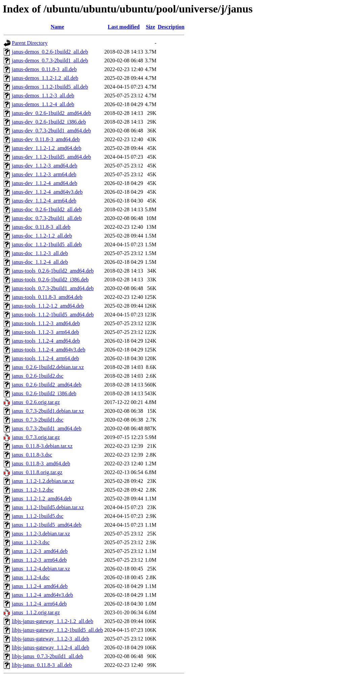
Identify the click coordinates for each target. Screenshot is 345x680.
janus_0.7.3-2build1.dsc (37, 420)
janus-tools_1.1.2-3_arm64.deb (45, 332)
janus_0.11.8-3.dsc (32, 455)
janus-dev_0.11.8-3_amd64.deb (46, 139)
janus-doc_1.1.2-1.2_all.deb (42, 236)
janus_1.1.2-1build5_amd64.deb (47, 525)
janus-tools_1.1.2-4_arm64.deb (45, 358)
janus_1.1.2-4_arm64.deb (39, 604)
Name (57, 27)
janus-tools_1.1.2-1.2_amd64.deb (48, 306)
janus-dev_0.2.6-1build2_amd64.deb (51, 113)
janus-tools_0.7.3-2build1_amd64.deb (53, 288)
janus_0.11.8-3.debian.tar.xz (42, 446)
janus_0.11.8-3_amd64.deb (41, 463)
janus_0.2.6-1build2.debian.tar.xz (48, 367)
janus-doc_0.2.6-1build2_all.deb (47, 209)
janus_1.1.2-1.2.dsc (33, 490)
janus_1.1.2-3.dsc (31, 542)
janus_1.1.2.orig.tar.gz (36, 612)
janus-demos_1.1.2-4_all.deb (43, 104)
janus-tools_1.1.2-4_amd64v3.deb (48, 349)
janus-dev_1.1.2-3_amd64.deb (44, 165)
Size (150, 27)
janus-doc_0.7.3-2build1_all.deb (47, 218)
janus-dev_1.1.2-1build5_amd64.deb (51, 157)
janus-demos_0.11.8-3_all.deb (44, 69)
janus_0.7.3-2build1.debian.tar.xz (48, 411)
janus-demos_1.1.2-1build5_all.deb (50, 87)
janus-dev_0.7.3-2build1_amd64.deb (51, 130)
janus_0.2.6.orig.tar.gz (36, 402)
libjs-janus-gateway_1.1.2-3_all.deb (50, 639)
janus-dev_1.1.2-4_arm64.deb (44, 201)
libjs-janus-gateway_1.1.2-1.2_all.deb (52, 621)
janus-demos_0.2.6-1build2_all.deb (50, 52)
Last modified (124, 27)
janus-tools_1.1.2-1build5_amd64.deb (53, 314)
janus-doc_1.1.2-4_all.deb (40, 262)
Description (171, 27)
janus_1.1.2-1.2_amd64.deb (42, 498)
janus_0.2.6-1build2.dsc (37, 376)
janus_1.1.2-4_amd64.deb (40, 586)
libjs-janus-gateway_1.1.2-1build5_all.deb (57, 630)
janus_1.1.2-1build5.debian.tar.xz (48, 507)
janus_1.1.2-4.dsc (31, 577)
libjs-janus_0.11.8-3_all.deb (42, 665)
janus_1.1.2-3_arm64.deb (39, 560)
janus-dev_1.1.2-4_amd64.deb (44, 183)
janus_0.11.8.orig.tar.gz (37, 472)
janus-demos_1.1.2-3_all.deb (43, 95)
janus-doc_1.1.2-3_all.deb (40, 253)
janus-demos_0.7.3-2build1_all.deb (50, 60)
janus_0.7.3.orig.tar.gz (36, 437)
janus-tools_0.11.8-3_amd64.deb (47, 297)
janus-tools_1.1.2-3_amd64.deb (46, 323)
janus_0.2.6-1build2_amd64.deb (47, 385)
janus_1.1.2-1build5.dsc (37, 516)
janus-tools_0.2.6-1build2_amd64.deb (53, 271)
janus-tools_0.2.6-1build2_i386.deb (50, 279)
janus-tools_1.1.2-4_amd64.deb (46, 341)
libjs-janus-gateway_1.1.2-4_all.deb (50, 647)
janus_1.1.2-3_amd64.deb (40, 551)
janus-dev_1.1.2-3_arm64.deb (44, 174)
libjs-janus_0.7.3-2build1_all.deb (47, 656)
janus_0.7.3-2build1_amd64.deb (47, 428)
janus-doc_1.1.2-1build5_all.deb (47, 244)
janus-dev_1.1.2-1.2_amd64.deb (46, 148)
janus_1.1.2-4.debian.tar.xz (41, 568)
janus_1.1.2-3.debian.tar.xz (41, 533)
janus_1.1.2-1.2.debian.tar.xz (43, 481)
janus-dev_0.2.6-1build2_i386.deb (49, 122)
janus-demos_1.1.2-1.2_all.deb (45, 78)
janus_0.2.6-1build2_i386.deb (44, 393)
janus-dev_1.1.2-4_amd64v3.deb (47, 192)
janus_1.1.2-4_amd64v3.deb (42, 595)
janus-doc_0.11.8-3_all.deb (41, 227)
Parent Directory (30, 43)
